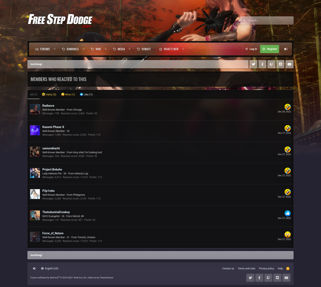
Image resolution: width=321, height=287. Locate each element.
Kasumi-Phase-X (53, 127)
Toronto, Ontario (86, 237)
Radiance (48, 105)
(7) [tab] (33, 94)
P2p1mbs (48, 190)
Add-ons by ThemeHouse (100, 277)
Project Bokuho (52, 169)
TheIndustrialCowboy (56, 212)
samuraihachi (51, 148)
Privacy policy (266, 268)
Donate (146, 49)
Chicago (77, 109)
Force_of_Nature (52, 233)
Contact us (228, 268)
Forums (45, 49)
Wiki (98, 49)
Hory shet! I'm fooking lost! (87, 152)
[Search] (271, 20)
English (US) (49, 268)
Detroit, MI (78, 216)
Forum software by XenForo (58, 277)
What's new (171, 49)
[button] (54, 49)
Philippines (79, 194)
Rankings (73, 49)
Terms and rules (246, 268)
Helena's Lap (81, 173)
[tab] (49, 94)
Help (280, 268)
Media (121, 49)
